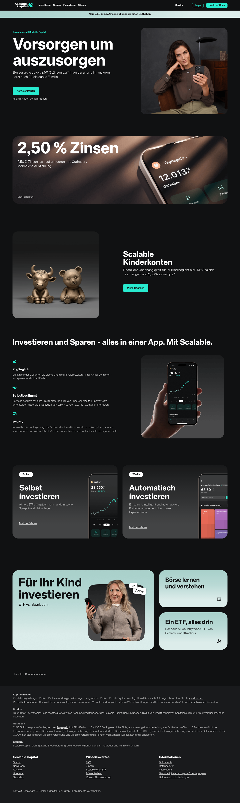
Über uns (18, 773)
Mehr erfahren (135, 288)
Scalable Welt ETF (96, 769)
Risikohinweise (198, 702)
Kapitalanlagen (22, 694)
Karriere (17, 769)
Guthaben (19, 723)
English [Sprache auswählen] (188, 5)
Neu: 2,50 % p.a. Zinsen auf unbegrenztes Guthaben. (120, 14)
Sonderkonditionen (36, 674)
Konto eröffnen (26, 91)
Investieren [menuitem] (44, 5)
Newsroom (19, 766)
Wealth (86, 401)
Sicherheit (18, 777)
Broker (46, 401)
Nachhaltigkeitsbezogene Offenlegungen (182, 773)
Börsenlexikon (94, 773)
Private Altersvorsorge (98, 777)
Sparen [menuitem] (57, 5)
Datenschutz (166, 766)
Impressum (165, 769)
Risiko (145, 713)
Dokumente (165, 762)
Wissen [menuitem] (82, 5)
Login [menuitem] (198, 5)
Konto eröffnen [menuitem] (217, 5)
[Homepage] (23, 5)
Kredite (17, 709)
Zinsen (90, 766)
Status (16, 762)
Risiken (42, 99)
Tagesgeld (46, 405)
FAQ (88, 762)
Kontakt (17, 791)
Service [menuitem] (179, 5)
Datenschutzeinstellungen (174, 777)
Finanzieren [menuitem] (69, 5)
